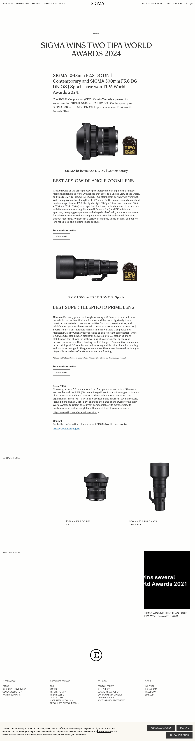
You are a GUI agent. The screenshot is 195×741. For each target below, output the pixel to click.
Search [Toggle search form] (177, 3)
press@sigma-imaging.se (66, 428)
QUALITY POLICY (106, 697)
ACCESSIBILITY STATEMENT (111, 700)
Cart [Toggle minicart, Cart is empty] (188, 3)
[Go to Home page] (97, 3)
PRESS (5, 686)
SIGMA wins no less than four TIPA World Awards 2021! (165, 615)
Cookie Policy (104, 731)
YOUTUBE (150, 686)
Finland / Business (152, 3)
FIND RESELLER (57, 695)
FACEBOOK (150, 692)
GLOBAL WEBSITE (11, 692)
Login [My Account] (168, 3)
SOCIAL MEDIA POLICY (109, 692)
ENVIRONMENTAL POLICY (110, 695)
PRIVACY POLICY (106, 686)
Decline (184, 728)
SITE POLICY (104, 689)
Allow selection (179, 735)
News (96, 33)
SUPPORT (55, 689)
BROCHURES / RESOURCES (63, 703)
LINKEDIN (149, 695)
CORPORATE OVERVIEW (14, 689)
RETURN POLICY (58, 692)
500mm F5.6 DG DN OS (143, 521)
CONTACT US (56, 697)
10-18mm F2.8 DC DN (78, 521)
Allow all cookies (161, 728)
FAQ (52, 686)
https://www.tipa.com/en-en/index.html (75, 412)
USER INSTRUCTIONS (60, 700)
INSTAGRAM (151, 689)
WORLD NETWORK (11, 695)
